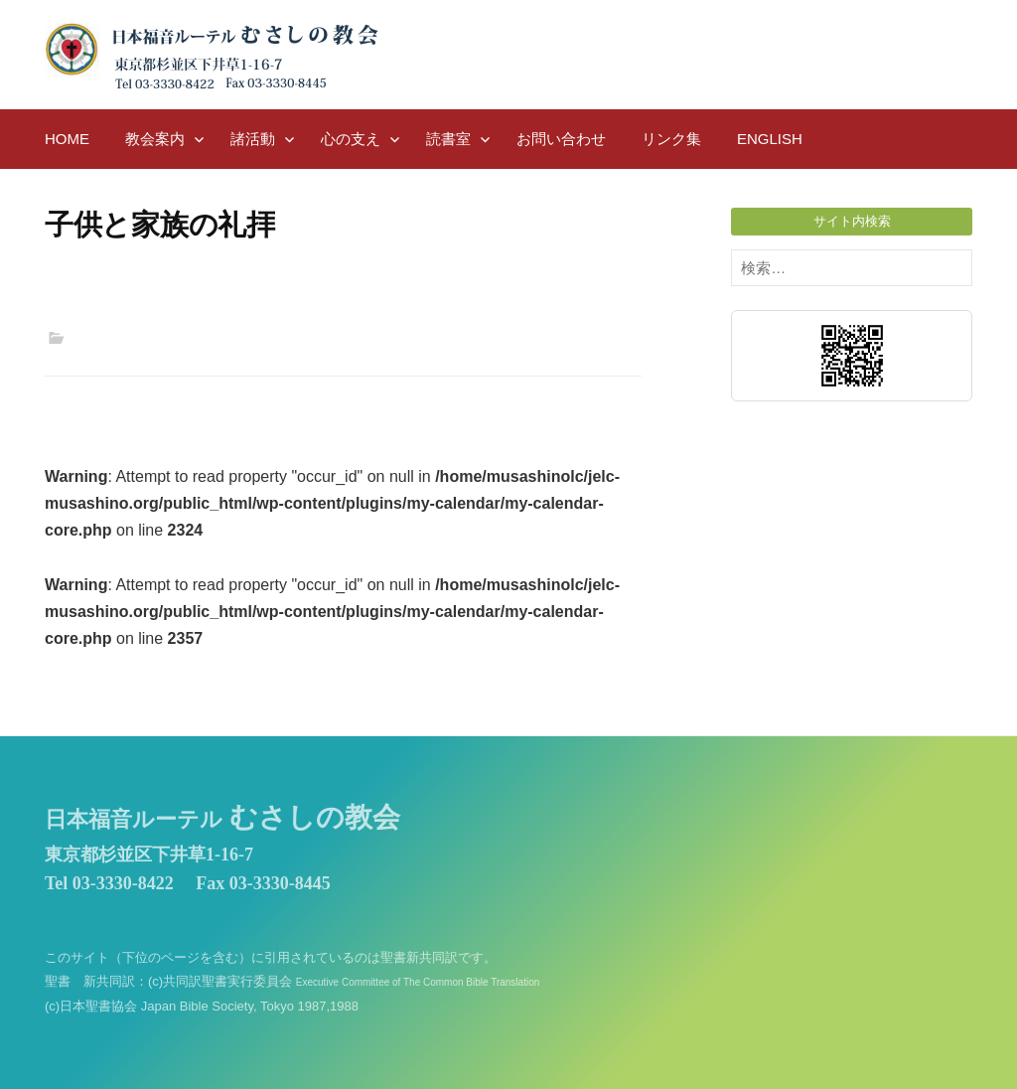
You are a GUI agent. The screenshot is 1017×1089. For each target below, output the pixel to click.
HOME (67, 138)
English (769, 138)
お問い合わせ (561, 138)
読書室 (448, 138)
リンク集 (671, 138)
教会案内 (155, 138)
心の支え (350, 138)
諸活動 (252, 138)
